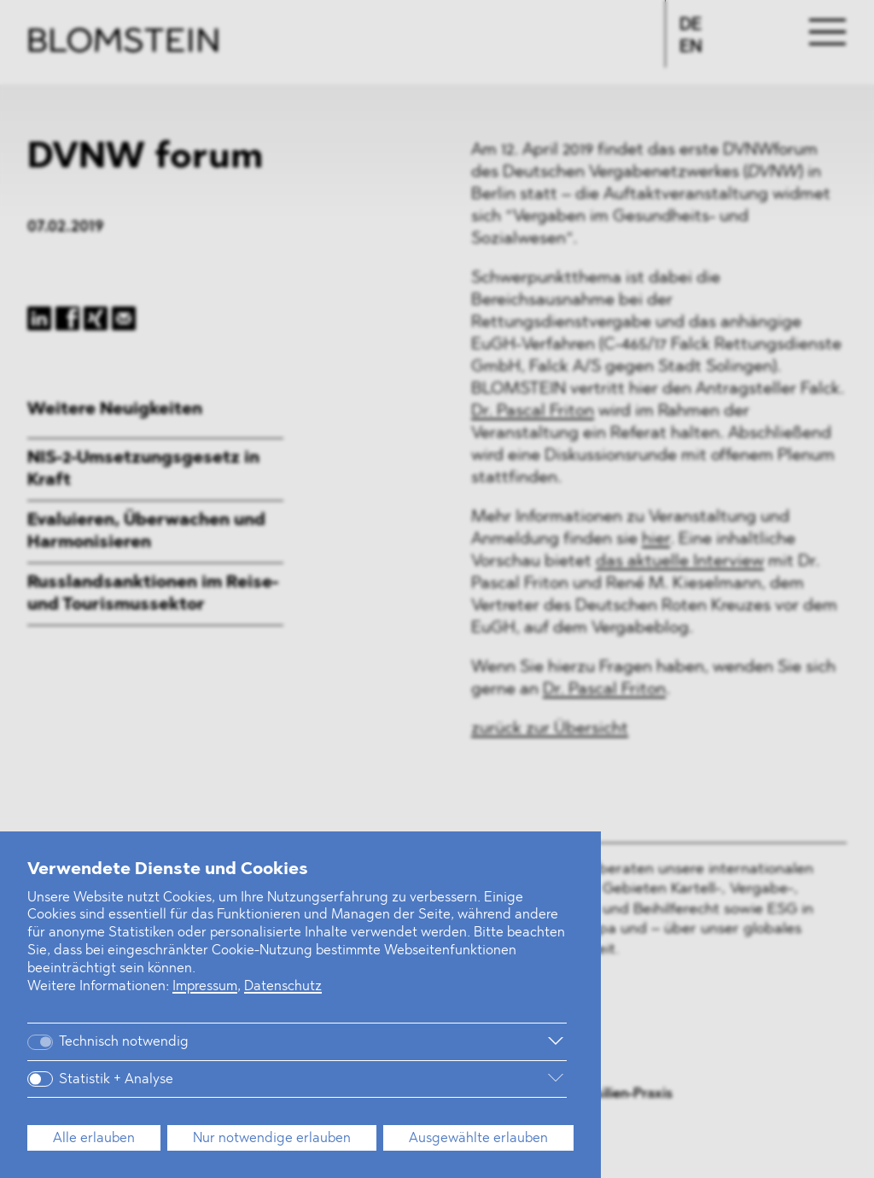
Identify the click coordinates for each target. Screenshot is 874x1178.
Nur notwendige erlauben (272, 1139)
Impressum (204, 987)
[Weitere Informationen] (391, 1041)
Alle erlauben (94, 1139)
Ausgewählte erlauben (478, 1139)
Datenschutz (283, 987)
